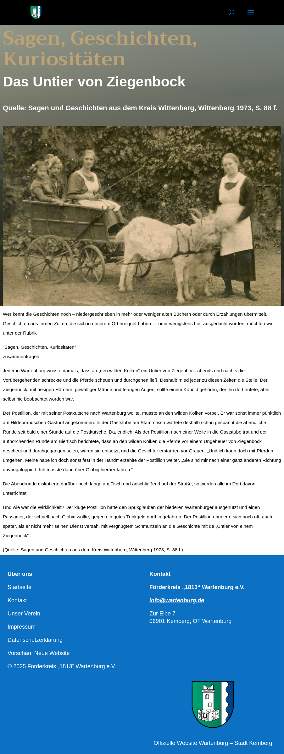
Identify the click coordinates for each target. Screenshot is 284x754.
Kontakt (17, 600)
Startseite (19, 587)
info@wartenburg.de (176, 600)
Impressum (22, 627)
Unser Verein (24, 613)
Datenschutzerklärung (35, 640)
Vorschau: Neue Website (39, 653)
